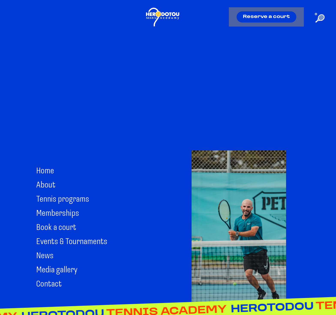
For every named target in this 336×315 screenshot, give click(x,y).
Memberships (57, 213)
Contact (49, 284)
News (45, 256)
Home (45, 171)
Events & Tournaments (71, 242)
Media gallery (56, 270)
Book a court (56, 228)
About (46, 185)
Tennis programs (62, 199)
